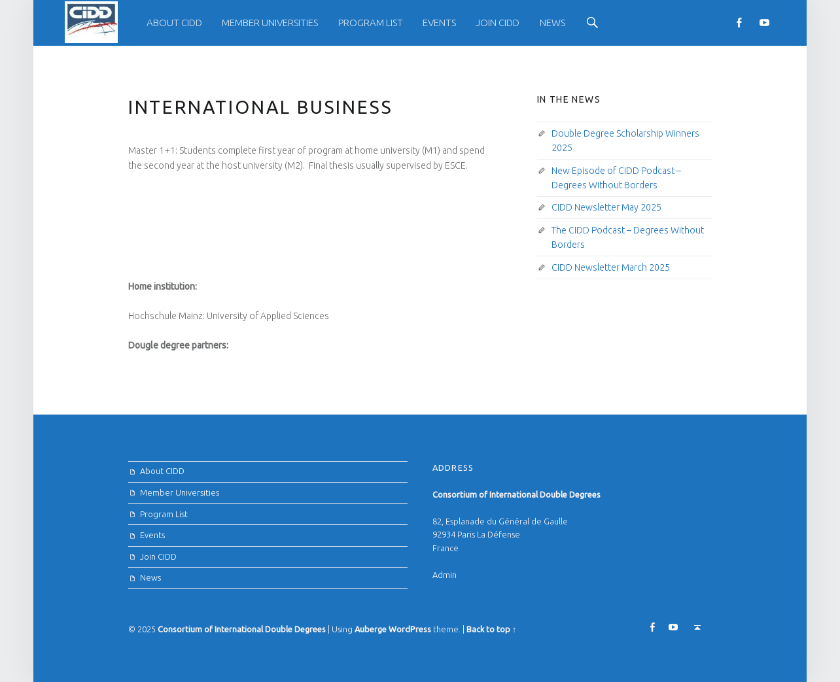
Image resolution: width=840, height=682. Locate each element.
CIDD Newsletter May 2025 (606, 207)
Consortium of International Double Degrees (242, 629)
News (552, 22)
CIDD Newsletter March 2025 (610, 267)
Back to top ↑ (491, 629)
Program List (370, 22)
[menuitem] (174, 23)
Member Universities (270, 22)
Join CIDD (497, 22)
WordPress (410, 629)
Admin (444, 574)
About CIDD (174, 22)
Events (439, 22)
